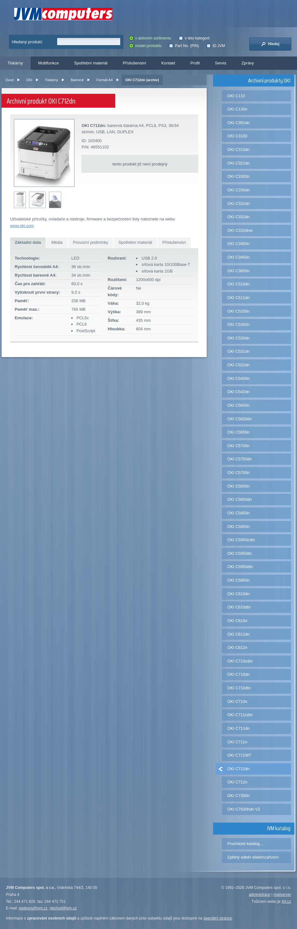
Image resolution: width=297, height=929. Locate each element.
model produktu (145, 46)
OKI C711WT (239, 755)
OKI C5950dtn (240, 566)
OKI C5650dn (239, 419)
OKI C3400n (238, 243)
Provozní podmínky (90, 242)
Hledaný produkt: (27, 41)
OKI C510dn (238, 284)
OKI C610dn (238, 593)
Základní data (28, 242)
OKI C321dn (238, 163)
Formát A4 (105, 80)
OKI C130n (237, 109)
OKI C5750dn (239, 459)
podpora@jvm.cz (33, 908)
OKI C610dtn (239, 607)
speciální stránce (217, 918)
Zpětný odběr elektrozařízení (253, 857)
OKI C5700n (238, 445)
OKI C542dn (238, 391)
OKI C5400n (238, 378)
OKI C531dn (238, 351)
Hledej (270, 43)
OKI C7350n (238, 795)
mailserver (282, 894)
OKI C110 (236, 95)
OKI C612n (237, 647)
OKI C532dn (238, 365)
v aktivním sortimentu (150, 38)
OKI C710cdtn (240, 661)
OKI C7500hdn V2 (243, 809)
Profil (195, 63)
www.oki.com (22, 225)
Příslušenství (134, 63)
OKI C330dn (238, 190)
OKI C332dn (238, 216)
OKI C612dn (238, 634)
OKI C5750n (238, 472)
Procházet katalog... (245, 843)
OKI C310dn (238, 149)
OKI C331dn (238, 203)
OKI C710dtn (239, 688)
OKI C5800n (238, 486)
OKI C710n (237, 701)
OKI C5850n (238, 513)
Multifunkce (48, 63)
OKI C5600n (238, 405)
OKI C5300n (238, 324)
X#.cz (286, 901)
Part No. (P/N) (184, 46)
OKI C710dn (238, 674)
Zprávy (247, 63)
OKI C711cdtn (240, 714)
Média (56, 242)
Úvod (9, 80)
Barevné (77, 80)
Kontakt (168, 63)
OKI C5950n (238, 580)
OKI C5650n (238, 432)
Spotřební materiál (90, 63)
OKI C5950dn (239, 553)
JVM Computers (63, 14)
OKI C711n (237, 742)
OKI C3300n (238, 176)
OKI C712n (237, 782)
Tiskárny (15, 63)
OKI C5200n (238, 311)
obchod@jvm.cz (63, 908)
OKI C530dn (238, 338)
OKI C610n (237, 620)
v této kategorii (194, 38)
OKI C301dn (238, 122)
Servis (220, 63)
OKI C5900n (238, 526)
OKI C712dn (238, 768)
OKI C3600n (238, 270)
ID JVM (215, 46)
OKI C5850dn (239, 499)
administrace (259, 894)
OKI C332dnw (239, 230)
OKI (29, 80)
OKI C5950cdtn (241, 539)
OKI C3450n (238, 257)
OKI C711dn (238, 728)
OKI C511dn (238, 297)
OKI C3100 (237, 136)
